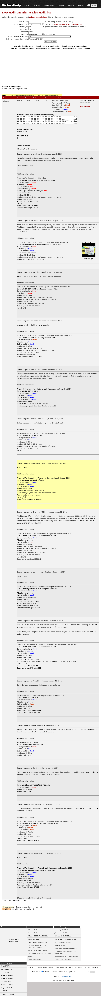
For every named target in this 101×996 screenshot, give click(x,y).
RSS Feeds (78, 967)
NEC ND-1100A (30, 823)
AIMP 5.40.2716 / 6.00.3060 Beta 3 (65, 939)
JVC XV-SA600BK (36, 668)
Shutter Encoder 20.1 (34, 960)
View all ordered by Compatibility (48, 48)
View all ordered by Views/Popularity (76, 48)
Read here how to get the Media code (68, 24)
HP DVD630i (29, 338)
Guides (61, 6)
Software (37, 6)
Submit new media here (38, 17)
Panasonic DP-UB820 (7, 994)
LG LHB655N (5, 972)
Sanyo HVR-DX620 (6, 988)
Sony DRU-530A (31, 589)
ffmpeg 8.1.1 (32, 956)
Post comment (85, 107)
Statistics (87, 967)
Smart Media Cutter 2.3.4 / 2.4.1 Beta (39, 953)
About (80, 6)
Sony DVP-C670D (6, 982)
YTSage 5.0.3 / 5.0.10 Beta (63, 960)
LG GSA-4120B (30, 289)
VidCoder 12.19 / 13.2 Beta (63, 936)
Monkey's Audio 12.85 (34, 933)
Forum (27, 6)
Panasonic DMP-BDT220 (8, 985)
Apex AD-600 (35, 608)
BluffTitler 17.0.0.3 (33, 939)
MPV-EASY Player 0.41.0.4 (62, 942)
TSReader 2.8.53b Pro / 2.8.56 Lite (38, 936)
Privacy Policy (48, 967)
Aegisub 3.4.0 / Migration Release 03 (66, 948)
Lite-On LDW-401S (32, 744)
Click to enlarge (88, 258)
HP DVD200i (29, 870)
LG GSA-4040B (30, 391)
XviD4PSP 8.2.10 (60, 945)
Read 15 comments (87, 100)
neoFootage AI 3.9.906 (61, 930)
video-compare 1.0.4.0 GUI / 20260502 (66, 956)
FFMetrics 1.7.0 (32, 930)
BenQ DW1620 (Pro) (32, 480)
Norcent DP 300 (36, 712)
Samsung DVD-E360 (7, 978)
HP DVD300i (29, 698)
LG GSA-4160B (30, 180)
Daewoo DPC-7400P (7, 969)
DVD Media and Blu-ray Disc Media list (26, 12)
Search (30, 967)
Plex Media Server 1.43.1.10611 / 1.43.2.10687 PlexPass (38, 946)
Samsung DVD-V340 (7, 975)
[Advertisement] (51, 67)
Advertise (63, 967)
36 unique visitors (13, 939)
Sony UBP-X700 (5, 966)
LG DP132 (4, 991)
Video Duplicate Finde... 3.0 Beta (38, 942)
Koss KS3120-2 (35, 559)
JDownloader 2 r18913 (61, 933)
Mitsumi (6, 101)
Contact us (38, 967)
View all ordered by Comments (22, 48)
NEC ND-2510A (30, 436)
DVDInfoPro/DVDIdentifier (43, 115)
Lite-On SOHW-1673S (33, 244)
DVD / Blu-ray (49, 6)
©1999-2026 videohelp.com (63, 980)
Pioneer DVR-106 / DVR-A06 (35, 785)
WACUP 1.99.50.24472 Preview (37, 950)
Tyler (35, 725)
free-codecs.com (67, 976)
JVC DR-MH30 (35, 208)
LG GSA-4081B (30, 536)
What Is (71, 6)
